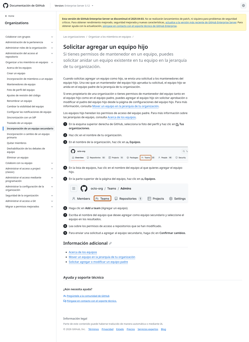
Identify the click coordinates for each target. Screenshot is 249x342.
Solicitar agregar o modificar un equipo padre (98, 262)
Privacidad (107, 329)
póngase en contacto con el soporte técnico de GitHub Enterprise (140, 26)
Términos (93, 329)
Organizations (17, 23)
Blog (163, 329)
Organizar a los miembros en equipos (110, 36)
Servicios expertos (148, 329)
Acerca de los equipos (122, 117)
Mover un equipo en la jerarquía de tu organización (125, 106)
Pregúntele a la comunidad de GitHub (86, 295)
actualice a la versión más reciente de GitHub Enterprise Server (200, 22)
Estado (120, 329)
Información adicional (87, 243)
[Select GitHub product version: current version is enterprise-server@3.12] (74, 5)
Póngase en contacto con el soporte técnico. (90, 300)
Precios (131, 329)
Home (9, 15)
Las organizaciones (74, 36)
